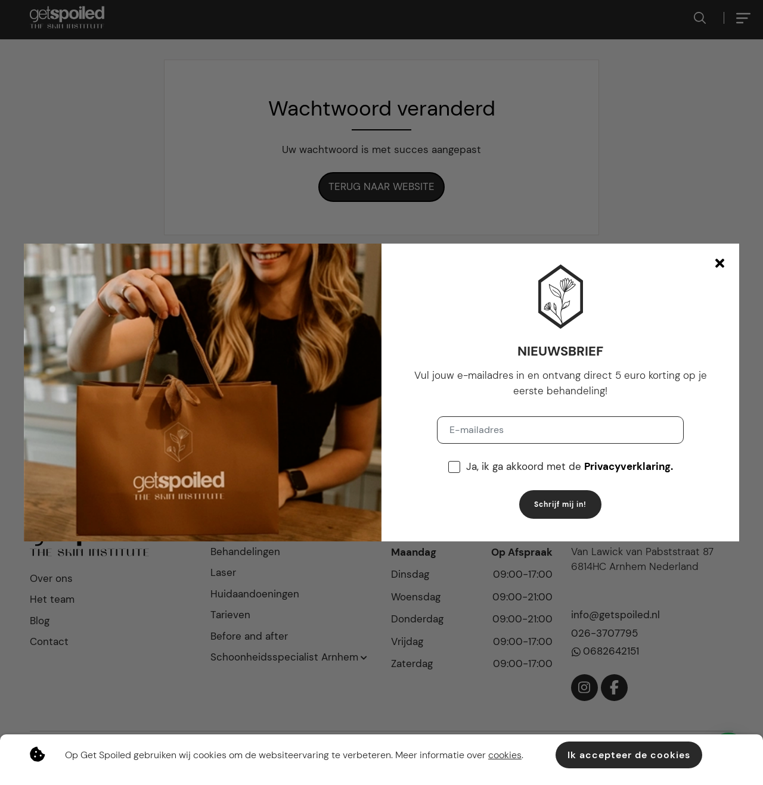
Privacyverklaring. (628, 466)
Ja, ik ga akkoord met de (569, 466)
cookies (505, 755)
